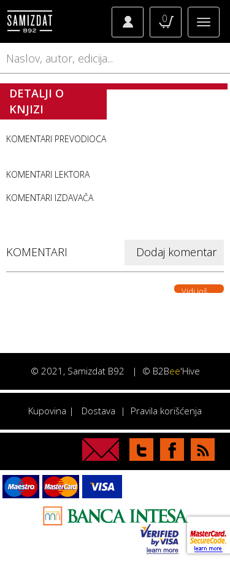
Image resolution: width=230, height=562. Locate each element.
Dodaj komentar (176, 252)
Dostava (98, 410)
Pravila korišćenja (166, 410)
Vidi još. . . (199, 289)
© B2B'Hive (171, 371)
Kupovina (47, 410)
